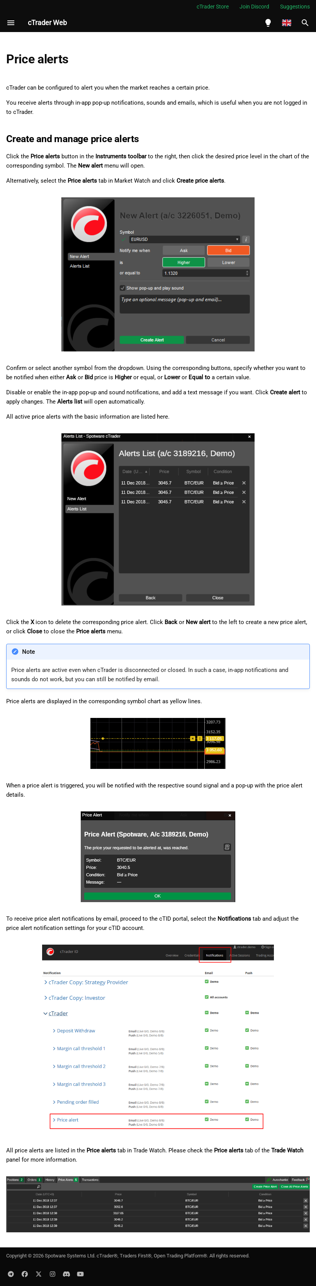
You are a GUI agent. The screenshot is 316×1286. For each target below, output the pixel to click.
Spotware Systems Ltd (69, 1256)
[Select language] (286, 23)
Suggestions (295, 6)
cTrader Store (213, 6)
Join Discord (254, 6)
